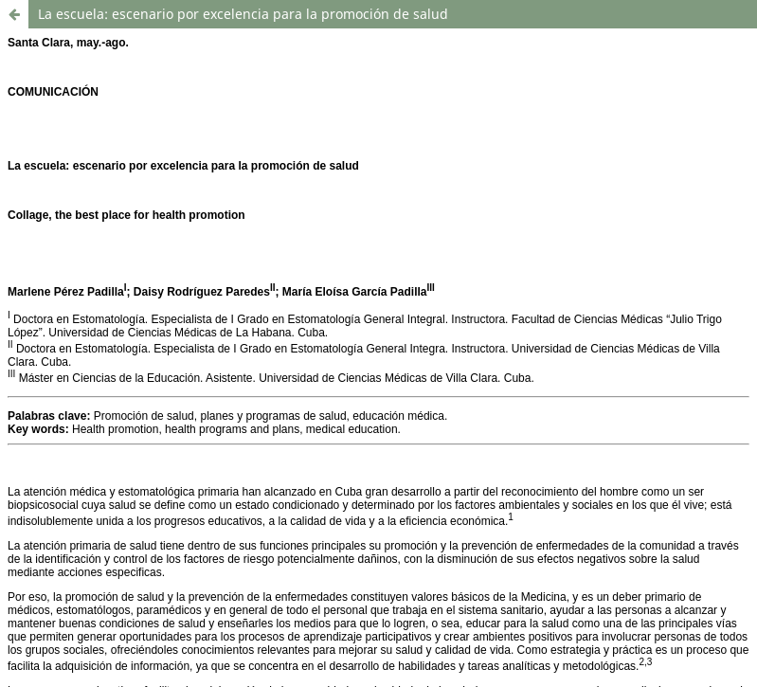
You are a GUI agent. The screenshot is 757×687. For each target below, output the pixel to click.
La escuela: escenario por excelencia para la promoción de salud (243, 14)
